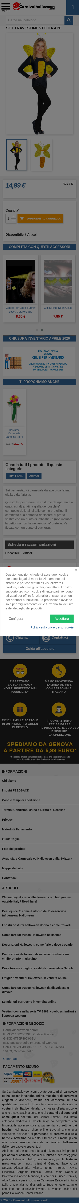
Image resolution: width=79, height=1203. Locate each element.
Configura (16, 618)
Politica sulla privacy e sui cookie (52, 627)
